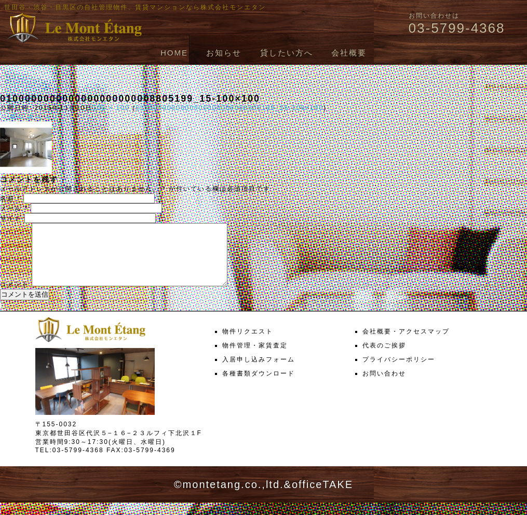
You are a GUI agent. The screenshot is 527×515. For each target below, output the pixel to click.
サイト (11, 218)
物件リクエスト (247, 343)
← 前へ (12, 116)
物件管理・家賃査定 (255, 357)
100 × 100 (111, 108)
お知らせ (223, 52)
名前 (10, 198)
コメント (14, 296)
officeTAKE (322, 497)
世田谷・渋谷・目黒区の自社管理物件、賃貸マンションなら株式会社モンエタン (135, 7)
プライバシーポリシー (398, 371)
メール (14, 208)
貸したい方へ (286, 52)
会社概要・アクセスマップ (406, 343)
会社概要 (349, 52)
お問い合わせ (384, 385)
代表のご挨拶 (384, 357)
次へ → (40, 116)
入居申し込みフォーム (258, 371)
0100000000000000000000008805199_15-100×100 (229, 108)
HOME (174, 52)
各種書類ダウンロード (258, 385)
